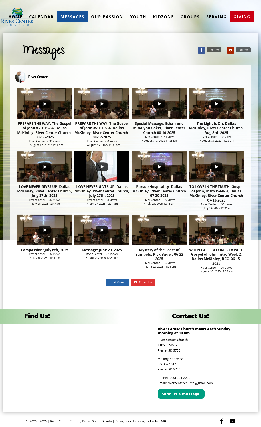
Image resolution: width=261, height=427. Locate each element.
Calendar (41, 16)
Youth (138, 16)
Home (15, 16)
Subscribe (143, 282)
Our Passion (107, 16)
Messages (72, 16)
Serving (216, 16)
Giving (242, 16)
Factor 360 (158, 421)
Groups (190, 16)
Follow (214, 50)
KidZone (163, 16)
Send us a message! (181, 394)
